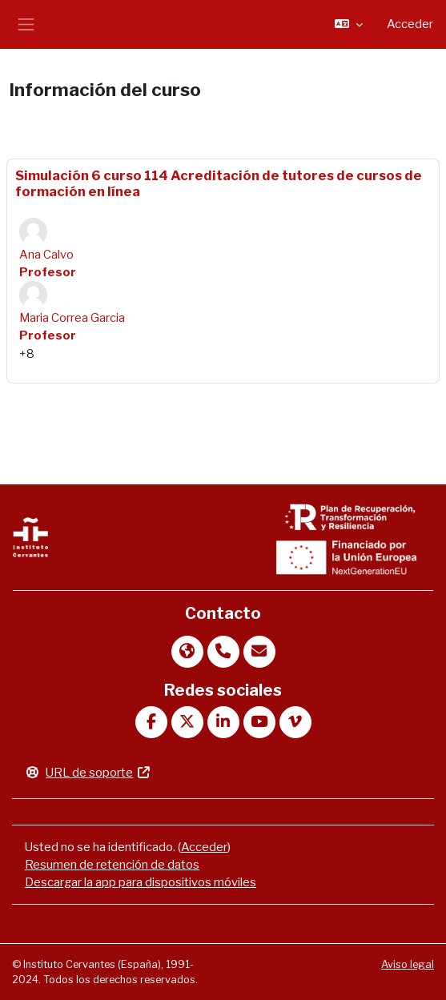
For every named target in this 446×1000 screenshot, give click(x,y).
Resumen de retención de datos (112, 864)
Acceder (410, 24)
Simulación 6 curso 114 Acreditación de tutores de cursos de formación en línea (218, 183)
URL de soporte (88, 772)
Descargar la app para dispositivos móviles (140, 882)
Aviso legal (407, 964)
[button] (348, 24)
